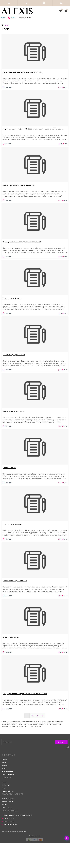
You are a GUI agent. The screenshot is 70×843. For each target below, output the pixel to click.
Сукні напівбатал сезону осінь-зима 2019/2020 (22, 72)
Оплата (4, 768)
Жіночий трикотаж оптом (13, 411)
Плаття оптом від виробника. (15, 581)
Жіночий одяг (6, 785)
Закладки (5, 804)
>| (42, 715)
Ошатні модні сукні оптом (14, 355)
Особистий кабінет (8, 798)
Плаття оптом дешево (12, 524)
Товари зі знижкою (8, 774)
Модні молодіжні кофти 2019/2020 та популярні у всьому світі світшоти (33, 129)
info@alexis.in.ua (8, 821)
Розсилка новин (7, 807)
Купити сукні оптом (11, 637)
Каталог (4, 782)
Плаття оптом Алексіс (12, 298)
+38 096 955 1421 (8, 818)
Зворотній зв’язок (7, 771)
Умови (4, 762)
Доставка (5, 765)
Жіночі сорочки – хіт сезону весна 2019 (19, 185)
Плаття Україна (9, 468)
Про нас (4, 759)
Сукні (3, 788)
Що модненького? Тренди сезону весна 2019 (22, 242)
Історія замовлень (7, 801)
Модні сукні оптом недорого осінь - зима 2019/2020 (25, 694)
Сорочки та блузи (7, 791)
